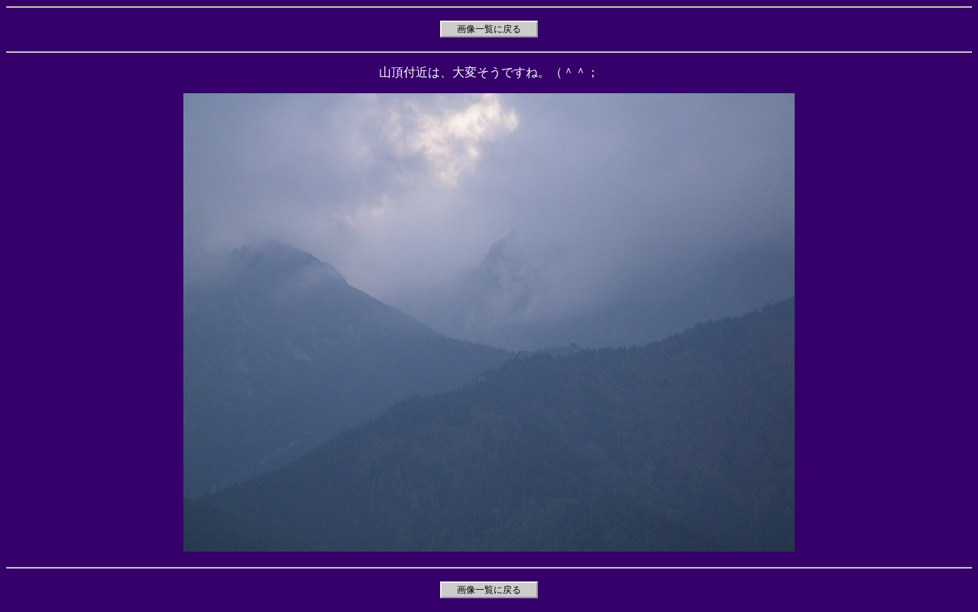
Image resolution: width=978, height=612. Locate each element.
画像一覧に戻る (489, 29)
